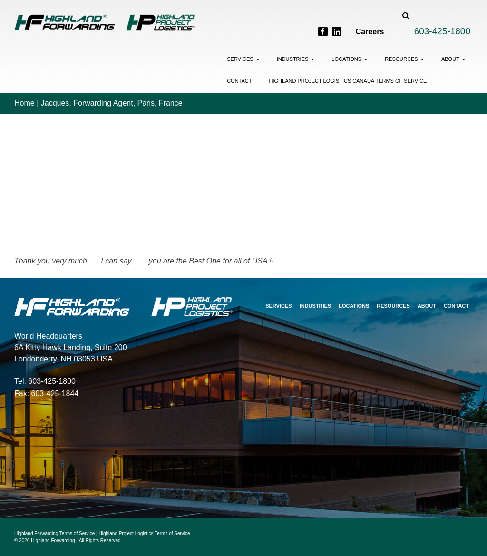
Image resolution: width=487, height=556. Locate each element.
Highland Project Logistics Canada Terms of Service (348, 81)
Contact (239, 81)
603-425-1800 (442, 31)
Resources (404, 59)
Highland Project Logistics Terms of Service (144, 533)
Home (24, 103)
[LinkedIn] (336, 31)
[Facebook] (323, 31)
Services (243, 59)
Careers (370, 32)
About (453, 59)
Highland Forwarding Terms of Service (54, 533)
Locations (349, 59)
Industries (296, 59)
